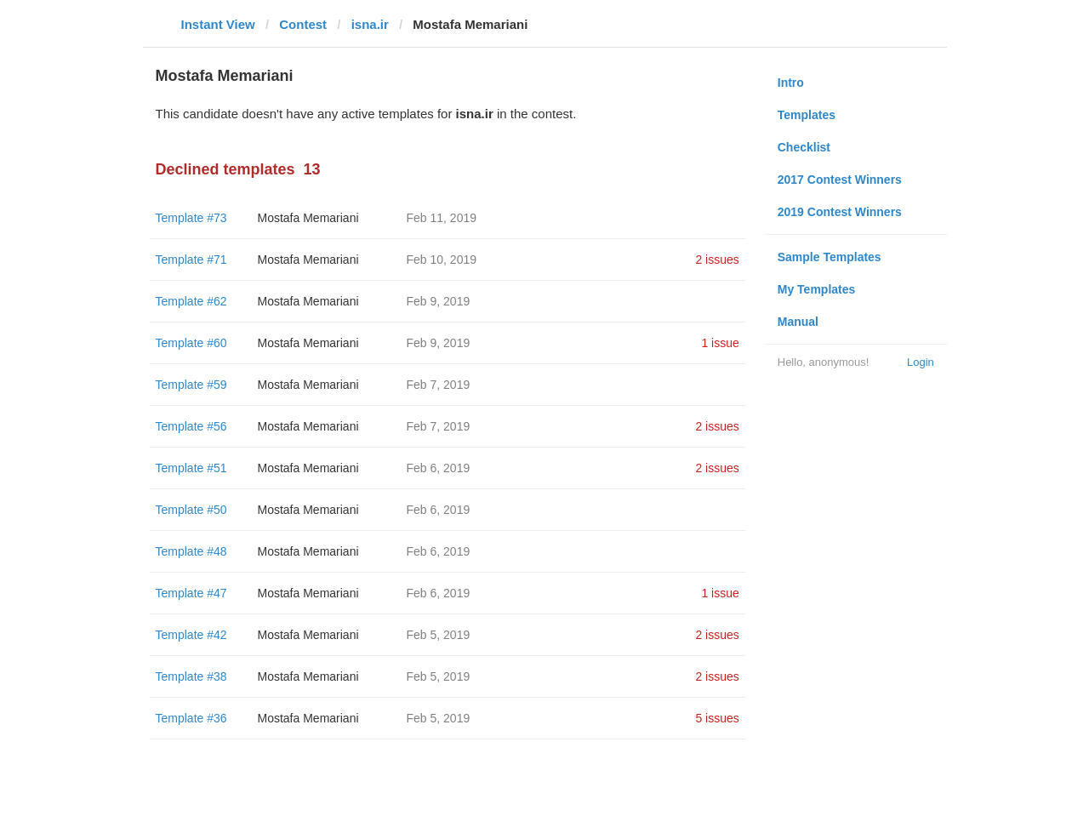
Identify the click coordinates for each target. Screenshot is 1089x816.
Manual (798, 321)
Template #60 (191, 343)
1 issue (719, 343)
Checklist (804, 147)
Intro (791, 82)
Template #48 (191, 551)
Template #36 (191, 718)
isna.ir (370, 24)
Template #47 (191, 593)
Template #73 (191, 218)
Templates (806, 115)
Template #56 (191, 426)
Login (920, 362)
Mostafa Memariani (308, 218)
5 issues (716, 718)
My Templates (817, 289)
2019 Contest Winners (840, 212)
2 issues (716, 259)
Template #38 (191, 676)
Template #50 (191, 509)
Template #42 (191, 635)
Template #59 (191, 384)
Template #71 (191, 259)
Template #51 (191, 468)
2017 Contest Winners (840, 179)
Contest (303, 24)
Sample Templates (829, 257)
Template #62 (191, 301)
